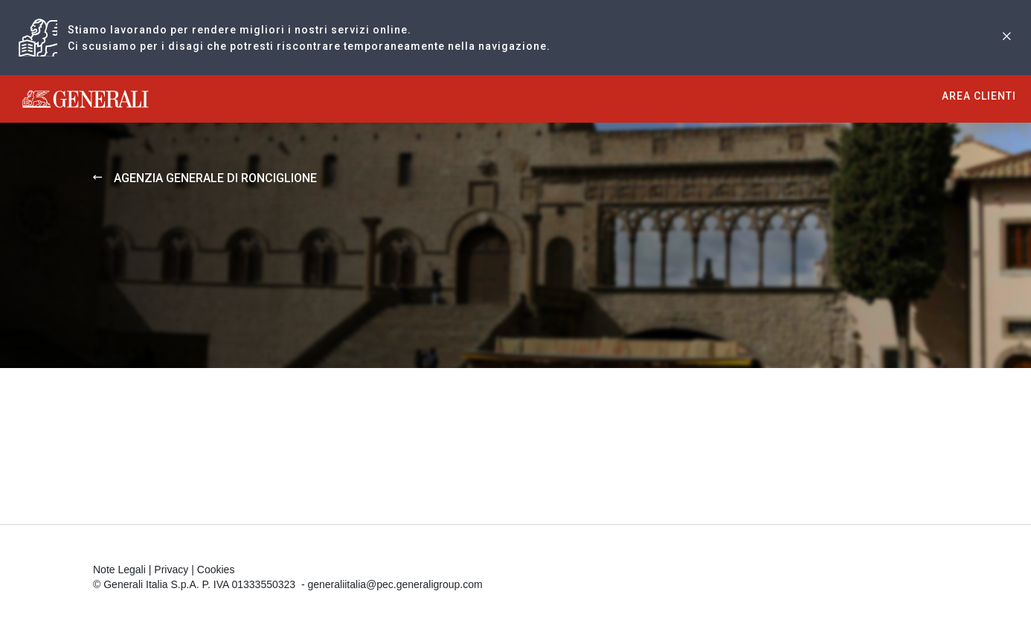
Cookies (216, 569)
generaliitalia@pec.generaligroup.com (394, 584)
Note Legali (119, 569)
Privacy (171, 569)
